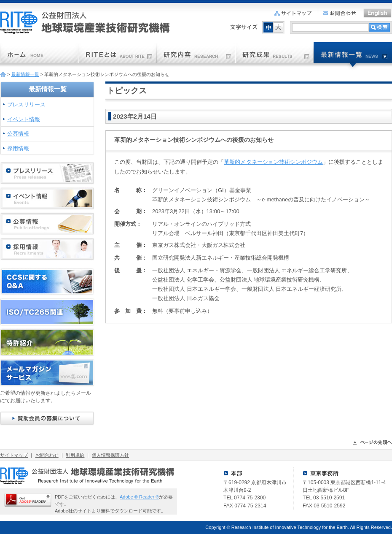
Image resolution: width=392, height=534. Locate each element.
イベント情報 (23, 119)
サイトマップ (14, 455)
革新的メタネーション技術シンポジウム (273, 162)
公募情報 (18, 133)
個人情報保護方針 (110, 455)
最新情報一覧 (25, 74)
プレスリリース (26, 104)
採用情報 (18, 148)
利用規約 (75, 455)
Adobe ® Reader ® (139, 496)
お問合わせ (47, 455)
